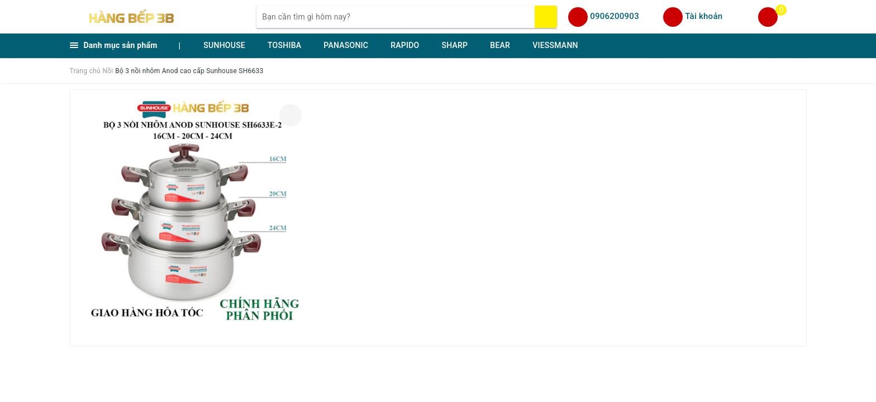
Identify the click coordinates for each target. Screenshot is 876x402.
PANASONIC (345, 45)
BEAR (500, 45)
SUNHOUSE (224, 45)
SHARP (454, 45)
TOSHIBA (284, 45)
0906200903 (614, 16)
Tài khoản (703, 16)
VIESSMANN (555, 45)
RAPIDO (405, 45)
